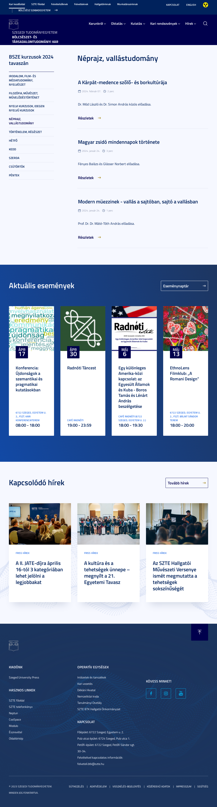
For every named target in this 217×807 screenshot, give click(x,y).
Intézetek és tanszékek (91, 677)
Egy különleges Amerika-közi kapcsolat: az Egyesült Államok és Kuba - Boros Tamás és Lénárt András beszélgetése (134, 387)
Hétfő (13, 140)
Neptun (13, 713)
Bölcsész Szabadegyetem (34, 10)
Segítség (202, 786)
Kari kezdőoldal (17, 4)
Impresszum (183, 786)
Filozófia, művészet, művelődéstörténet (24, 95)
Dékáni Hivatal (86, 690)
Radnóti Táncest (81, 368)
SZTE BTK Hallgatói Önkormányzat (98, 709)
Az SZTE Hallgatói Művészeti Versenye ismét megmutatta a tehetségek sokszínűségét (175, 575)
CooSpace (15, 719)
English (191, 5)
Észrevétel (15, 732)
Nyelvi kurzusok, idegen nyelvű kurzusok (27, 108)
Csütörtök (17, 166)
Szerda (14, 158)
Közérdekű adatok (158, 786)
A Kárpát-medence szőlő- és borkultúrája (122, 82)
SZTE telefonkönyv (21, 707)
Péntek (14, 175)
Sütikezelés (76, 786)
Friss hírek (22, 553)
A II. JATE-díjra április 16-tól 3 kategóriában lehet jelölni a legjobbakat (39, 572)
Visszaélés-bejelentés (127, 786)
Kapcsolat (172, 5)
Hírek (189, 23)
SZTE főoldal (38, 4)
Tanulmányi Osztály (89, 703)
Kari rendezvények (163, 23)
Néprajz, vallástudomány (21, 121)
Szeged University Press (24, 677)
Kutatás (136, 23)
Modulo (13, 726)
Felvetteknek (81, 4)
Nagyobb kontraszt (205, 4)
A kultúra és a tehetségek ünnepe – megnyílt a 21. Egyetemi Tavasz (107, 572)
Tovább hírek (178, 483)
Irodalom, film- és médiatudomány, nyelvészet (22, 80)
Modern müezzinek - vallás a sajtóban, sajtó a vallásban (138, 201)
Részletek (86, 118)
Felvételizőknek (59, 4)
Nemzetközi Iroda (88, 696)
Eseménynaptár (176, 286)
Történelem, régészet (25, 132)
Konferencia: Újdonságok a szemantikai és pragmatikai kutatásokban (29, 379)
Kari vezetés (85, 684)
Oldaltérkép (16, 738)
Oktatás (117, 23)
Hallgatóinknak (103, 4)
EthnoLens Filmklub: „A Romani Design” (184, 373)
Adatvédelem (98, 786)
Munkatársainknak (127, 4)
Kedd (12, 149)
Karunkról (96, 23)
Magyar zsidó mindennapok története (119, 142)
